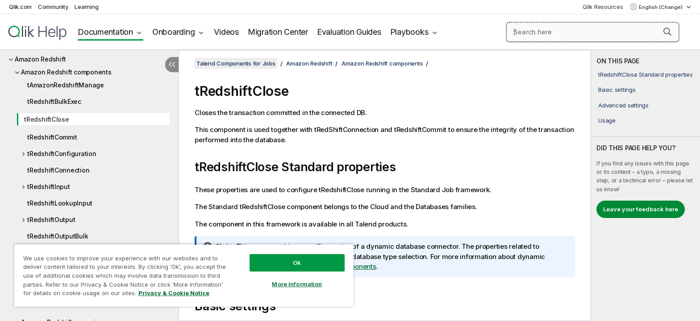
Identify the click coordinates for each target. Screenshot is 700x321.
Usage (607, 120)
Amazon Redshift (40, 59)
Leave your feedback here (640, 209)
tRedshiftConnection (58, 170)
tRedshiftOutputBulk (57, 236)
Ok (297, 262)
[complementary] (645, 185)
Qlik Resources (603, 6)
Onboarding (173, 32)
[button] (667, 31)
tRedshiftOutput (51, 219)
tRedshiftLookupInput (59, 203)
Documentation (105, 32)
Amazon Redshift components (66, 72)
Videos (226, 32)
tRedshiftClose (46, 119)
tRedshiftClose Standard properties (645, 74)
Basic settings (617, 89)
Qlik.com (20, 6)
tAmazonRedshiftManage (65, 85)
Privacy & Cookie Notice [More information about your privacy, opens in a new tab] (173, 292)
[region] (184, 275)
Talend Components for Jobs (235, 63)
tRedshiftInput (48, 186)
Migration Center (278, 32)
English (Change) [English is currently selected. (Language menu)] (661, 7)
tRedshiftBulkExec (54, 101)
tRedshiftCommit (52, 137)
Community (53, 6)
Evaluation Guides (349, 32)
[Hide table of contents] (172, 64)
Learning (86, 6)
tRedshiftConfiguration (61, 153)
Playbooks (409, 32)
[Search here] (593, 32)
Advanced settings (623, 105)
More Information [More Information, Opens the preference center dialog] (297, 284)
